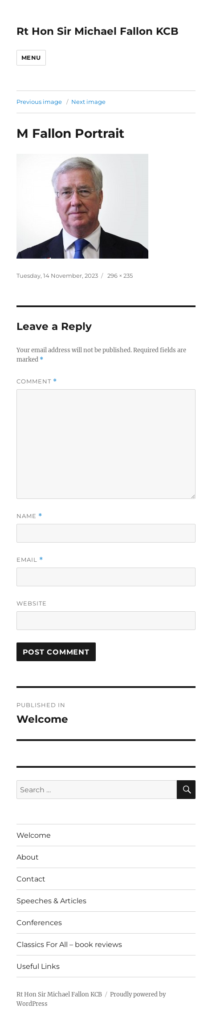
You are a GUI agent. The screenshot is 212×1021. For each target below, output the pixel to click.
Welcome (33, 835)
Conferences (39, 922)
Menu (31, 57)
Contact (30, 879)
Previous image (39, 101)
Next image (88, 101)
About (27, 857)
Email (29, 560)
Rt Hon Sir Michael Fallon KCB (97, 31)
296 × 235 (120, 275)
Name (29, 516)
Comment (36, 381)
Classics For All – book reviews (69, 944)
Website (31, 603)
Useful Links (38, 966)
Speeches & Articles (51, 901)
